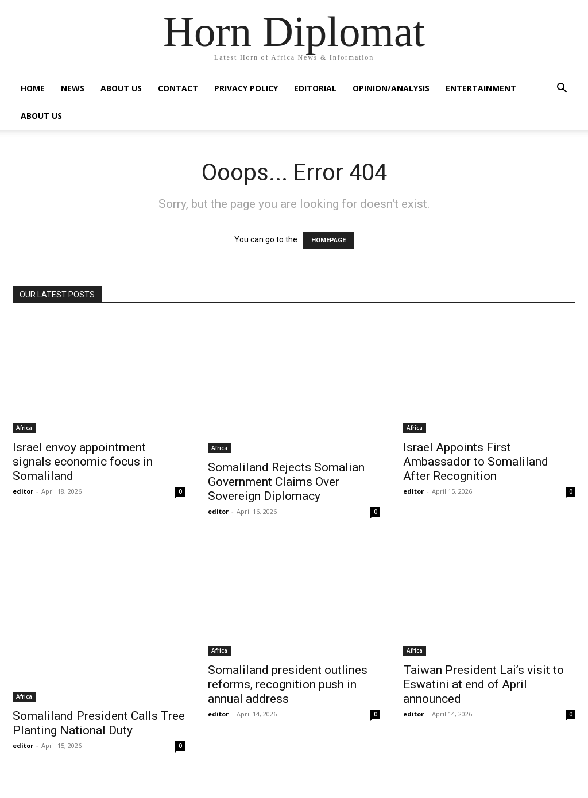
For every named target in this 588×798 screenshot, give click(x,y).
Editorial (315, 88)
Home (33, 88)
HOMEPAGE (328, 240)
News (72, 88)
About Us (121, 88)
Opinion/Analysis (391, 88)
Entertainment (481, 88)
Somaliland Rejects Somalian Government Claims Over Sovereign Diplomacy (286, 481)
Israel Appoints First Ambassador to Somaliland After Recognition (475, 461)
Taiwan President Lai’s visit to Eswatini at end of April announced (483, 684)
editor (23, 491)
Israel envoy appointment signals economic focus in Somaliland (83, 461)
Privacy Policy (246, 88)
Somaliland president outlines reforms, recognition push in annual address (288, 684)
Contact (178, 88)
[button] (561, 89)
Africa (24, 428)
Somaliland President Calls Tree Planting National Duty (99, 723)
